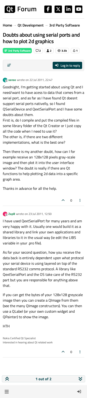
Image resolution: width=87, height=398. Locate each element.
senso (12, 79)
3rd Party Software (17, 50)
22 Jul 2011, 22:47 (40, 79)
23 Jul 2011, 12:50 (40, 213)
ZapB (11, 213)
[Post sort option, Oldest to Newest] (9, 65)
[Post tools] (80, 200)
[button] (6, 391)
